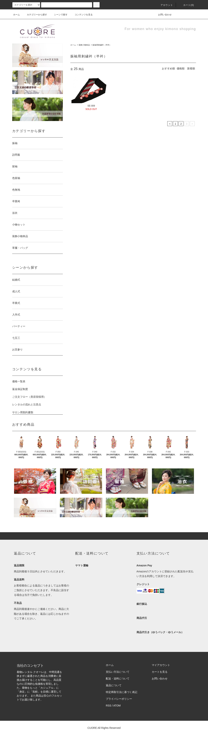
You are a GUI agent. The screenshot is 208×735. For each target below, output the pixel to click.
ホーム (16, 14)
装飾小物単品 (84, 45)
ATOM (117, 705)
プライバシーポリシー (119, 698)
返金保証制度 (20, 389)
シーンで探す (59, 14)
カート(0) (186, 5)
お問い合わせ (163, 14)
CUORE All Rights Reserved (104, 727)
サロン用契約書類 (22, 412)
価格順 (181, 68)
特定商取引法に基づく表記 (121, 692)
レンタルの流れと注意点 (26, 404)
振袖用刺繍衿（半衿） (101, 45)
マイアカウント (161, 665)
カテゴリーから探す (34, 14)
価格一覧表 (18, 381)
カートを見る (159, 671)
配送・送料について (117, 678)
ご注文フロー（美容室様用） (29, 396)
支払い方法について (117, 671)
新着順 (191, 68)
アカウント (164, 5)
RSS (108, 705)
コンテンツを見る (81, 14)
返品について (114, 685)
